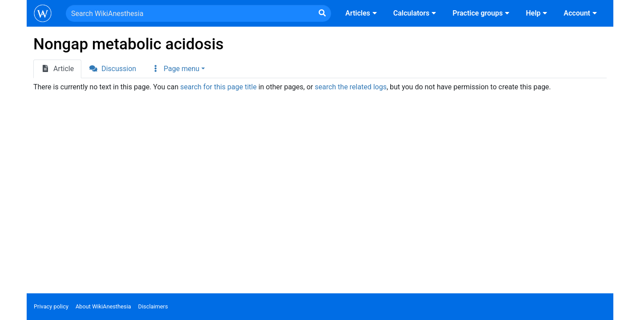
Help (537, 13)
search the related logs (351, 87)
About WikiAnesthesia (103, 306)
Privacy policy (51, 306)
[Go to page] (322, 13)
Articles (362, 13)
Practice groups (482, 13)
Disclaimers (153, 306)
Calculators (415, 13)
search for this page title (218, 87)
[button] (178, 69)
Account (581, 13)
